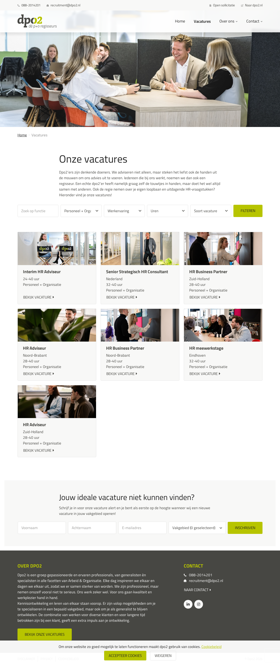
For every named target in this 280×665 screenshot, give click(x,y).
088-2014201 (200, 575)
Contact (253, 21)
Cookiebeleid (211, 646)
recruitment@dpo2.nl (206, 580)
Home (180, 21)
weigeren (163, 655)
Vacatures (202, 21)
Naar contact (197, 590)
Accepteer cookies (125, 655)
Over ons (227, 21)
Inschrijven (245, 528)
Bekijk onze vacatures (45, 634)
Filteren (248, 211)
